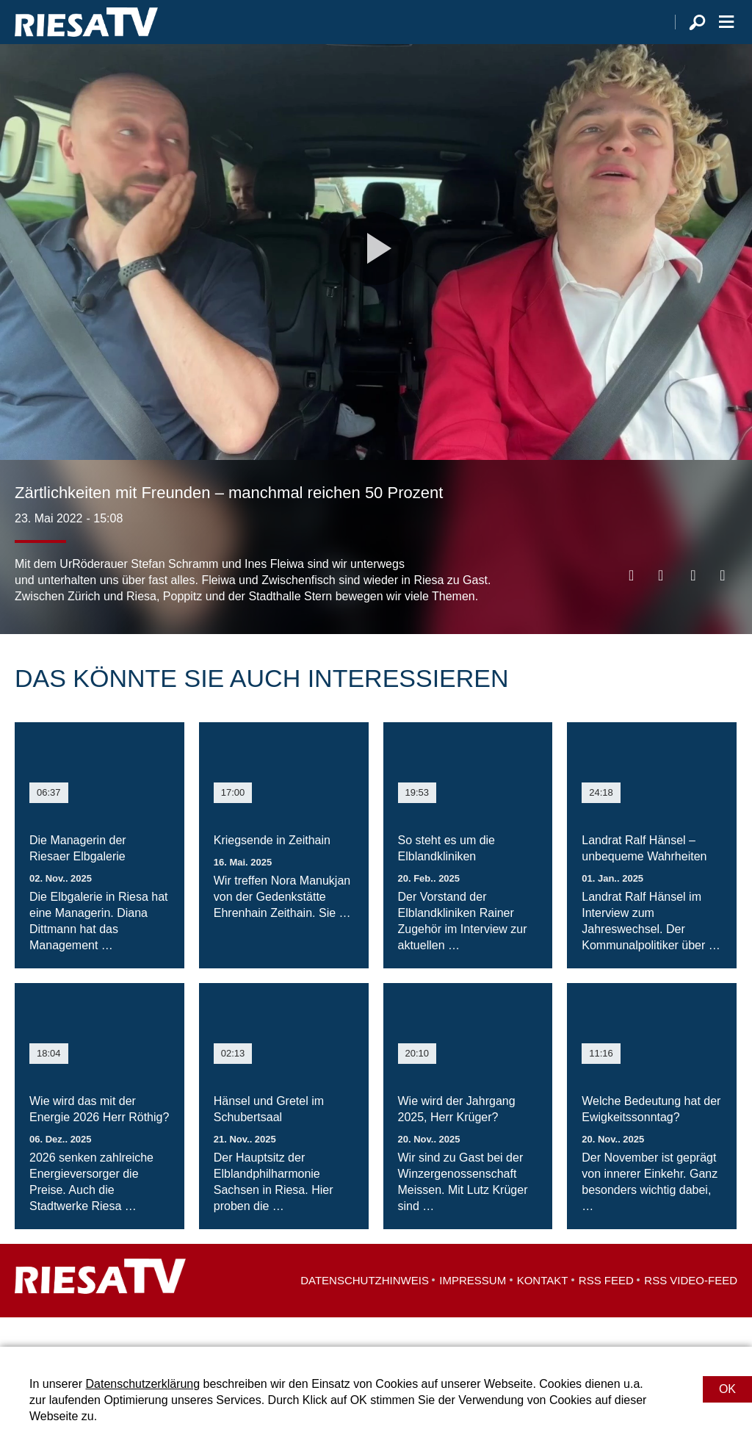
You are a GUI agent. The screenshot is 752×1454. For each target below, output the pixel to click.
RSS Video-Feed (690, 1309)
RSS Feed (606, 1309)
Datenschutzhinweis (364, 1309)
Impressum (472, 1309)
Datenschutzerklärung (142, 1384)
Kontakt (542, 1309)
